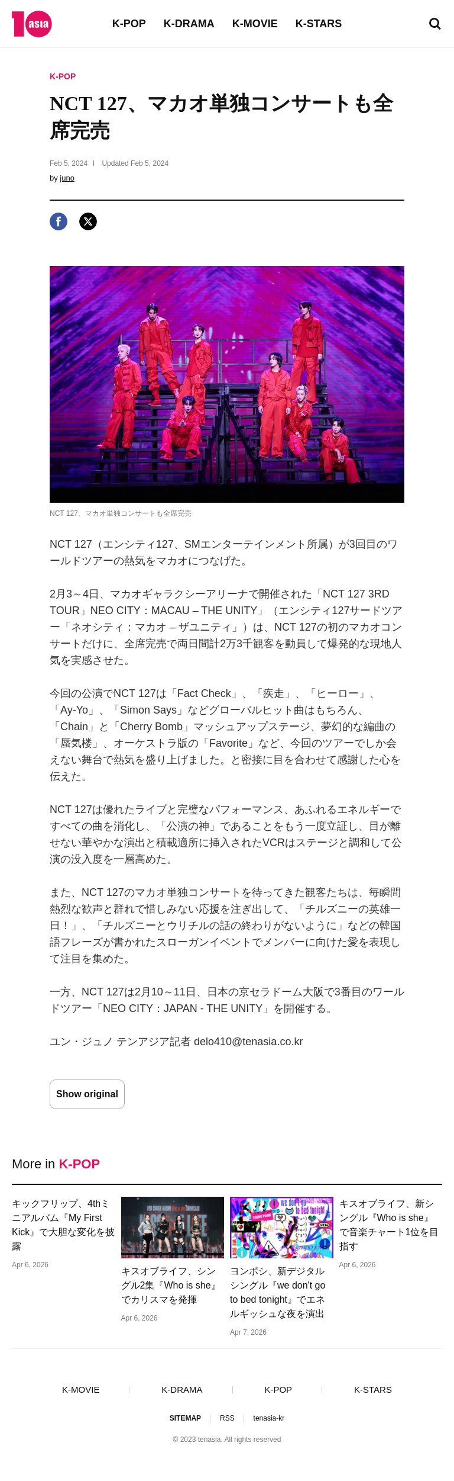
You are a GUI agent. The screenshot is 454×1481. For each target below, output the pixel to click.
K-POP (129, 24)
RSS (227, 1418)
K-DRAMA (189, 24)
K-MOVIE (255, 24)
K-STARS (319, 24)
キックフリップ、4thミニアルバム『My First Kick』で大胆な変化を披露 (63, 1225)
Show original (87, 1094)
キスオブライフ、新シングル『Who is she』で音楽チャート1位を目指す (389, 1225)
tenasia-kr (269, 1418)
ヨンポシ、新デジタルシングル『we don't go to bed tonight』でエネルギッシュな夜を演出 (277, 1292)
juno (67, 178)
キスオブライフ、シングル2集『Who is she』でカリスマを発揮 (170, 1285)
